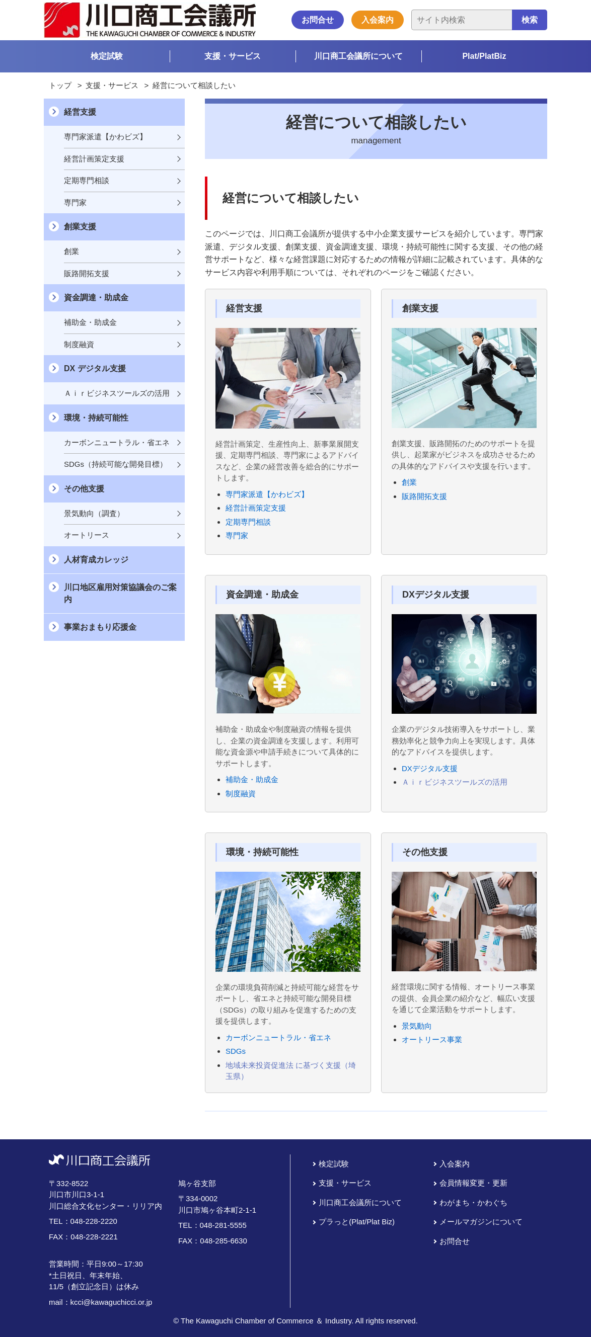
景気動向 (417, 1026)
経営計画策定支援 (256, 508)
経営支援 (80, 112)
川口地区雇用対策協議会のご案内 (120, 593)
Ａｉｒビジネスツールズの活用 (454, 782)
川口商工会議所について (358, 56)
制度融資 (241, 793)
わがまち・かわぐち (473, 1202)
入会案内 (377, 20)
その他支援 (84, 488)
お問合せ (318, 20)
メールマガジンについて (481, 1221)
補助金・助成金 (252, 779)
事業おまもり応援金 (100, 627)
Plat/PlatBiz (484, 56)
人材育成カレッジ (96, 559)
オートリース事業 (432, 1039)
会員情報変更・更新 (473, 1183)
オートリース (86, 535)
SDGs (236, 1051)
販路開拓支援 (424, 496)
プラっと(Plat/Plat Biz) (357, 1221)
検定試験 (107, 56)
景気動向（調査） (94, 513)
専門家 (237, 535)
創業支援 (80, 226)
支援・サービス (232, 56)
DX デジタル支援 (95, 368)
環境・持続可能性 (96, 417)
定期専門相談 (248, 522)
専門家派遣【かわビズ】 (267, 494)
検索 (530, 20)
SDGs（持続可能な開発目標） (115, 464)
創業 (409, 482)
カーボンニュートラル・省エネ (278, 1037)
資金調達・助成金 (96, 297)
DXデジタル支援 (430, 768)
